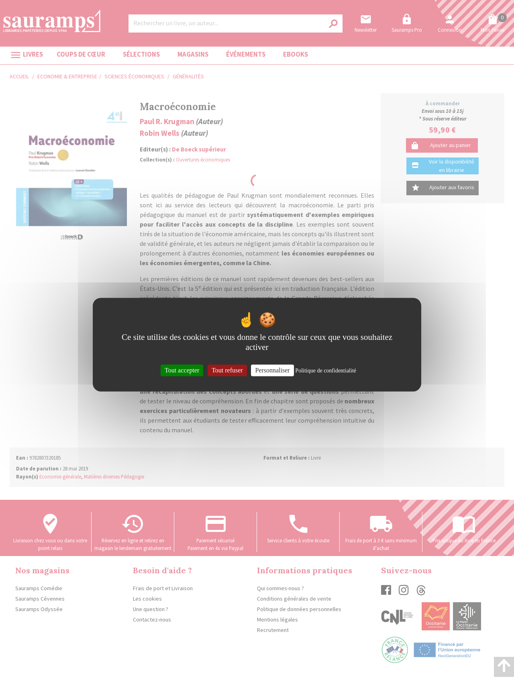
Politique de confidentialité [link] (325, 371)
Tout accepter (182, 370)
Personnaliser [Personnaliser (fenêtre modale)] (272, 370)
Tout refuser (227, 370)
